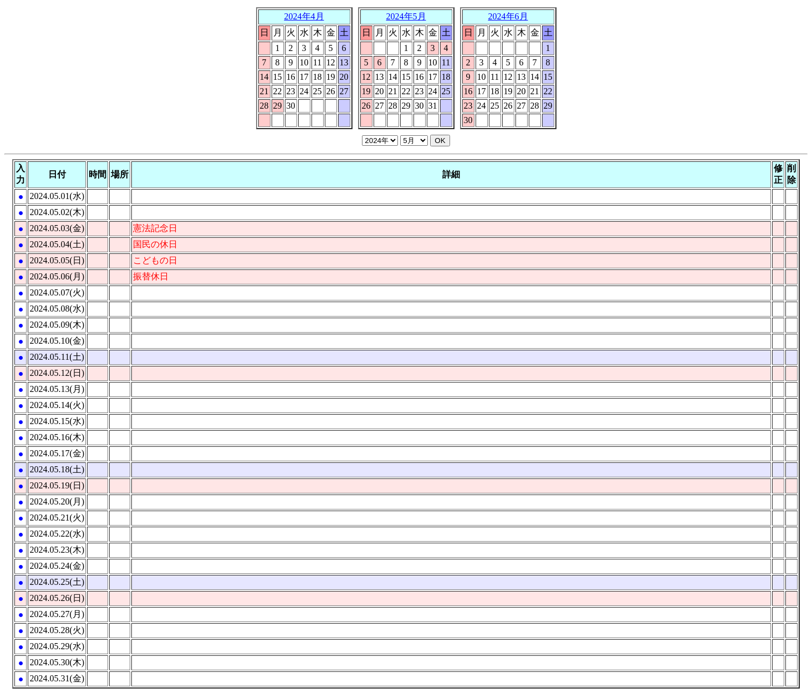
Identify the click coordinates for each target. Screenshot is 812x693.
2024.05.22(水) (56, 533)
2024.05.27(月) (56, 614)
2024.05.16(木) (56, 437)
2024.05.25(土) (56, 582)
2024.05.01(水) (56, 196)
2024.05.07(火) (56, 292)
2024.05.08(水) (56, 308)
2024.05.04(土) (56, 244)
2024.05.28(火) (56, 630)
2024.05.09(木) (56, 324)
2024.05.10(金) (56, 340)
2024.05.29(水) (56, 646)
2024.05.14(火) (56, 405)
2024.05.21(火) (56, 517)
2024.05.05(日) (56, 260)
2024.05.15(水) (56, 421)
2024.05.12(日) (56, 373)
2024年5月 (406, 16)
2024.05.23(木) (56, 549)
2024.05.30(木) (56, 662)
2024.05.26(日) (56, 598)
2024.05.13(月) (56, 389)
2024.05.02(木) (56, 212)
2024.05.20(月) (56, 501)
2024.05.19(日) (56, 485)
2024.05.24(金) (56, 565)
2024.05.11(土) (57, 356)
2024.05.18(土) (56, 469)
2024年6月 (508, 16)
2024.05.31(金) (56, 678)
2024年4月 (304, 16)
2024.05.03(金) (56, 228)
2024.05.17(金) (56, 453)
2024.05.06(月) (56, 276)
